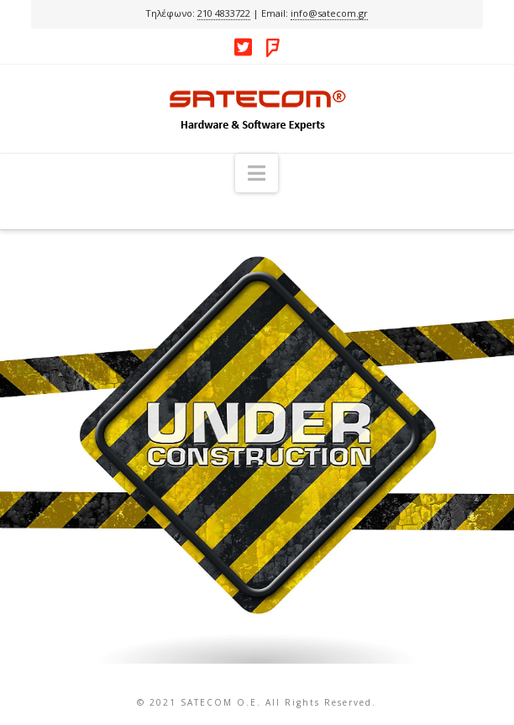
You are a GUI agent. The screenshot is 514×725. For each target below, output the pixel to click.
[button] (256, 173)
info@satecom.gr (329, 13)
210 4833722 (223, 13)
